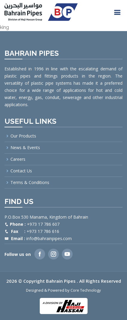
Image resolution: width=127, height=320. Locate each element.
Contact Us (21, 171)
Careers (17, 159)
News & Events (25, 148)
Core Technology (86, 290)
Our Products (23, 136)
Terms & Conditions (29, 182)
